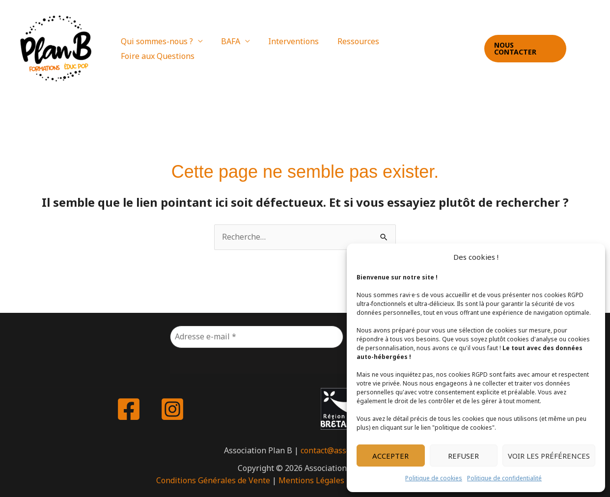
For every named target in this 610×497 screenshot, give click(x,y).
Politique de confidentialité (504, 478)
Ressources (354, 48)
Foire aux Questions (428, 48)
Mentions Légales (311, 480)
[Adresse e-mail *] (256, 337)
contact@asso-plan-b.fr (343, 450)
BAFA (232, 48)
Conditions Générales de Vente (213, 480)
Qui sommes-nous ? (161, 48)
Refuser (463, 456)
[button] (524, 48)
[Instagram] (594, 49)
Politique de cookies (433, 478)
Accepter (390, 456)
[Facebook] (581, 49)
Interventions (292, 48)
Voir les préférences (549, 456)
